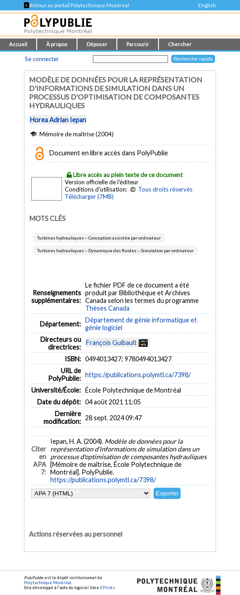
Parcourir (137, 44)
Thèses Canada (107, 308)
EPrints (107, 587)
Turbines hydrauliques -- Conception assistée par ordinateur (99, 237)
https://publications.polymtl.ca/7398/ (138, 375)
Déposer (96, 44)
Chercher (180, 44)
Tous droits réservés (165, 189)
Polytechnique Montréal (47, 582)
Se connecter (42, 58)
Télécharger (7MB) (89, 196)
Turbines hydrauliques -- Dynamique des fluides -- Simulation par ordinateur (115, 250)
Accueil (18, 44)
